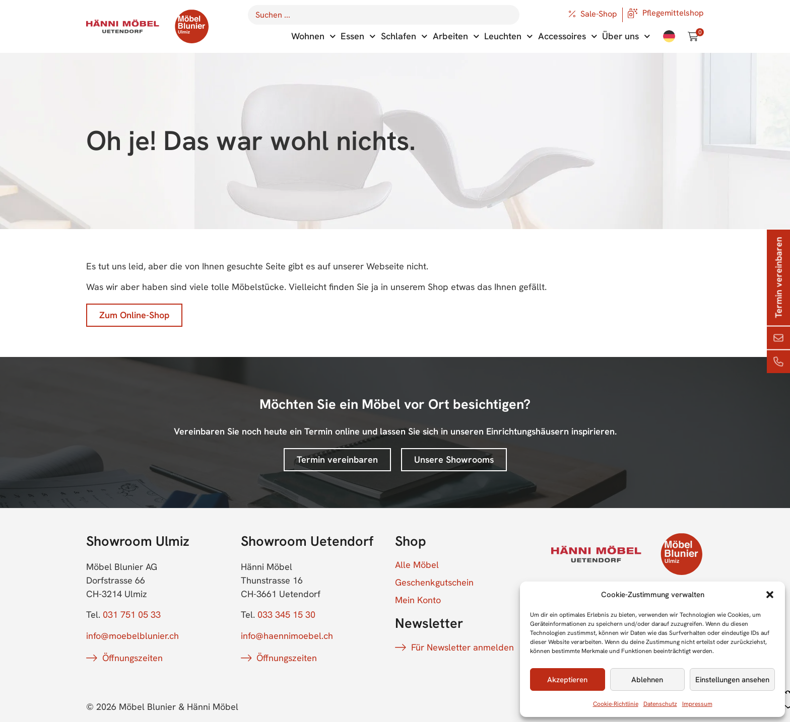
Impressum (697, 704)
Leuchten (508, 36)
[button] (770, 595)
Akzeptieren (567, 680)
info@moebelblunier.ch (132, 635)
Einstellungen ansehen (732, 680)
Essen (358, 36)
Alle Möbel (417, 565)
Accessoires (568, 36)
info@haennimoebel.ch (287, 635)
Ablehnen (647, 680)
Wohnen (313, 36)
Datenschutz (660, 704)
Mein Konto (418, 600)
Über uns (626, 36)
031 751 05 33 (132, 614)
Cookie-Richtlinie (615, 704)
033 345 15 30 (286, 614)
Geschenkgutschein (434, 582)
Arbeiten (456, 36)
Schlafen (404, 36)
